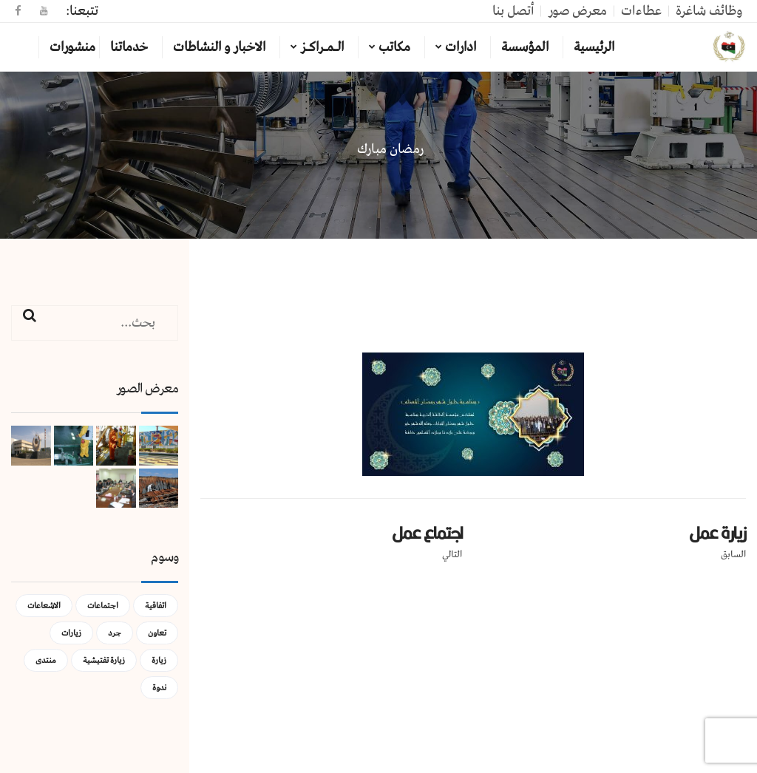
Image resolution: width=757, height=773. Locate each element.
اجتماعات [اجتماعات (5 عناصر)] (102, 605)
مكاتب (394, 47)
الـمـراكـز (322, 47)
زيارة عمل (717, 533)
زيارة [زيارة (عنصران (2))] (159, 660)
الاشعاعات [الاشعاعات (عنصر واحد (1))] (44, 605)
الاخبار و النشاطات (219, 47)
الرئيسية (594, 47)
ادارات (460, 47)
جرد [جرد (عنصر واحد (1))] (114, 633)
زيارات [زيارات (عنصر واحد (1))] (71, 633)
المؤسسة (525, 47)
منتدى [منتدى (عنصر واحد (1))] (45, 660)
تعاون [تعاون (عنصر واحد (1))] (157, 633)
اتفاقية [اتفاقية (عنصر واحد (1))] (155, 605)
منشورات (72, 47)
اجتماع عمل (427, 533)
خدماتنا (129, 47)
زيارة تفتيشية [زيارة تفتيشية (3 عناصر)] (104, 660)
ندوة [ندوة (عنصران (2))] (159, 687)
